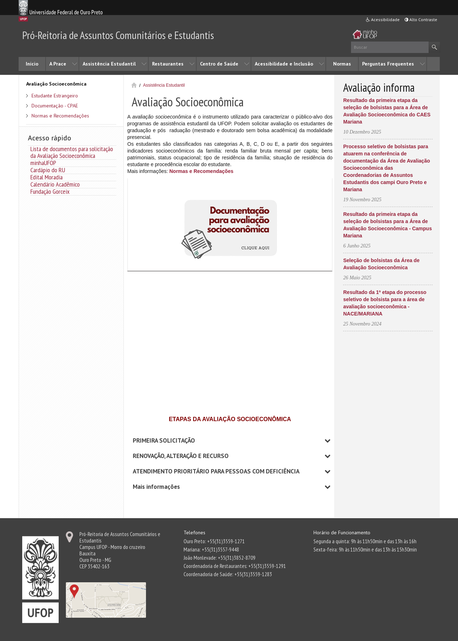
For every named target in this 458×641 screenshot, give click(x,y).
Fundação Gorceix (49, 191)
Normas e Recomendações (60, 115)
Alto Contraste (421, 19)
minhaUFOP (43, 163)
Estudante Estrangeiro (54, 95)
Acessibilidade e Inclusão (284, 64)
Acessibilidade (383, 19)
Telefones (194, 532)
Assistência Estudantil (109, 64)
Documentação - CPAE (54, 105)
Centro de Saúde (219, 64)
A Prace (57, 64)
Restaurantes (168, 64)
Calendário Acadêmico (55, 184)
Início (32, 64)
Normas (342, 64)
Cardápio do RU (47, 170)
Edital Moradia (46, 177)
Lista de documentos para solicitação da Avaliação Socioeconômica (71, 152)
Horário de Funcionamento (341, 532)
